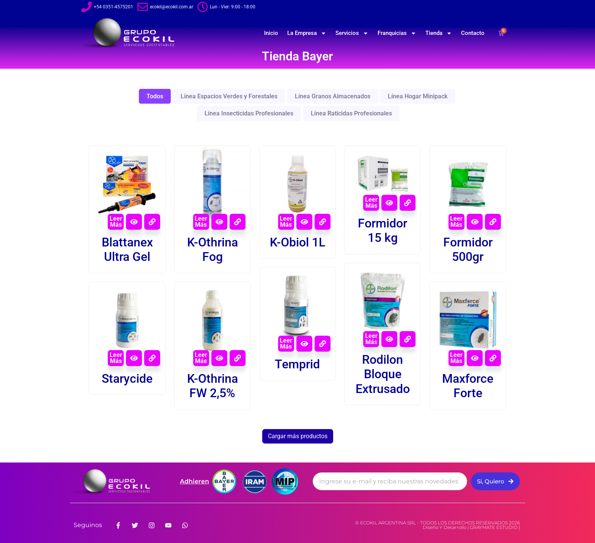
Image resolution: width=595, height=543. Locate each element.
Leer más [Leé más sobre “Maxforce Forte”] (456, 358)
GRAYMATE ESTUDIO (494, 527)
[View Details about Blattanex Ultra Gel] (152, 222)
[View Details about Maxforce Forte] (493, 358)
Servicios (351, 33)
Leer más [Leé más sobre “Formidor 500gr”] (456, 221)
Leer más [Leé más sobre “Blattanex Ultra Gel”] (116, 221)
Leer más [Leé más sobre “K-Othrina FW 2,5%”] (201, 358)
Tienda (438, 33)
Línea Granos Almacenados (332, 96)
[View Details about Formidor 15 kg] (408, 203)
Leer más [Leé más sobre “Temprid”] (286, 343)
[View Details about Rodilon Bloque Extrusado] (408, 339)
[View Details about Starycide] (152, 358)
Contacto (473, 33)
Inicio (271, 33)
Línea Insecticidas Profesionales (249, 113)
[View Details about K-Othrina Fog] (238, 222)
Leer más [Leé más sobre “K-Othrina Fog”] (201, 221)
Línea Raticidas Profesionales (351, 113)
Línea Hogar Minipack (417, 96)
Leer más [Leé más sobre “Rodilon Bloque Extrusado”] (371, 339)
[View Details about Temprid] (323, 344)
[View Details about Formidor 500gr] (493, 222)
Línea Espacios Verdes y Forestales (229, 96)
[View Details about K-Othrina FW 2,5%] (238, 358)
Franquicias (397, 33)
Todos (154, 96)
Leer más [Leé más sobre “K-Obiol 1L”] (286, 221)
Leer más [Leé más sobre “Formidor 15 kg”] (371, 202)
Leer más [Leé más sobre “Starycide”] (116, 358)
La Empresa (306, 33)
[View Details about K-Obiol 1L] (323, 222)
